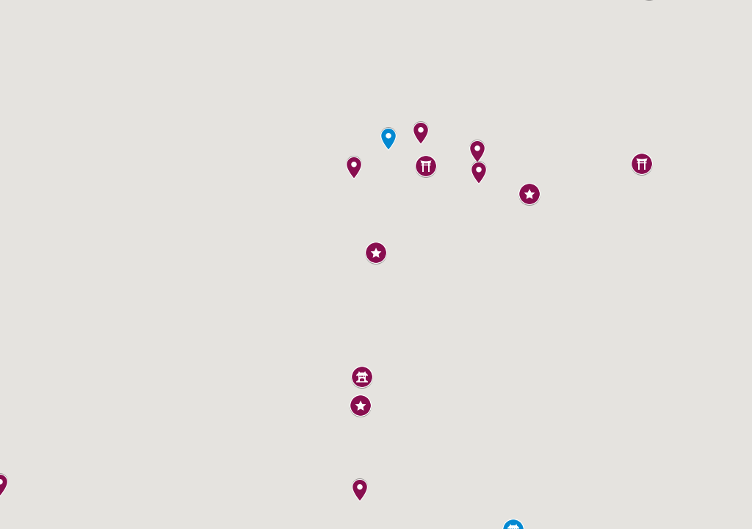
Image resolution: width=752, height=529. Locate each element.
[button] (354, 167)
